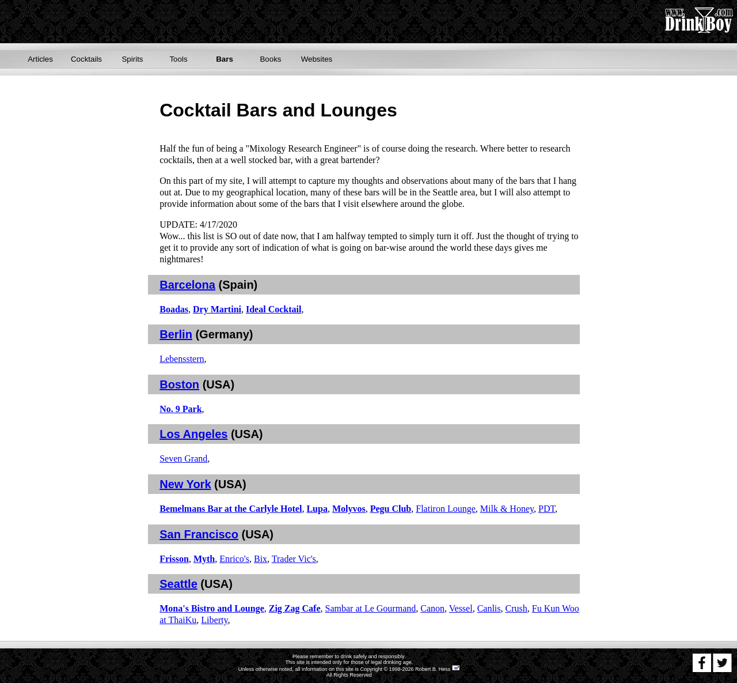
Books (270, 59)
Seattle (178, 584)
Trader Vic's (294, 559)
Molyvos (349, 509)
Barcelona (187, 284)
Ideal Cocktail (273, 309)
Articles (40, 59)
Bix (260, 559)
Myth (204, 559)
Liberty (214, 620)
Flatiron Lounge (446, 509)
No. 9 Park (180, 409)
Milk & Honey (507, 509)
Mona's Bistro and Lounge (211, 608)
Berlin (175, 334)
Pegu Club (391, 509)
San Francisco (198, 534)
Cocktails (86, 59)
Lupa (316, 509)
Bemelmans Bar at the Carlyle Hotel (230, 509)
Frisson (174, 559)
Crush (516, 608)
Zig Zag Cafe (295, 608)
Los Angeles (193, 434)
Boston (179, 384)
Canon (432, 608)
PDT (546, 509)
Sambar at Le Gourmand (370, 608)
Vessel (461, 608)
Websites (317, 59)
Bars (224, 59)
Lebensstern (181, 359)
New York (185, 484)
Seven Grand (183, 458)
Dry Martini (217, 309)
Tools (178, 59)
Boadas (173, 309)
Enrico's (234, 559)
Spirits (132, 59)
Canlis (489, 608)
